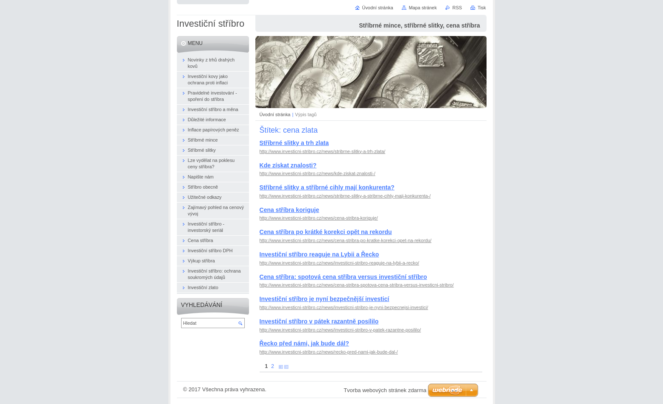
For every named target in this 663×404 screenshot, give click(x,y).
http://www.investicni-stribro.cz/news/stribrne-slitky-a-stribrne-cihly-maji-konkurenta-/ (345, 195)
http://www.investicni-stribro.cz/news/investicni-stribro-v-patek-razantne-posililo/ (340, 329)
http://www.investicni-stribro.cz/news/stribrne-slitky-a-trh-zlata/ (323, 151)
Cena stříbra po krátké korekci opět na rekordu (326, 231)
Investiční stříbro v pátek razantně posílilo (319, 321)
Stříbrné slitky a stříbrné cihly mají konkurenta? (327, 187)
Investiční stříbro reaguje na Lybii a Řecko (319, 254)
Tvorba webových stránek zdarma (385, 390)
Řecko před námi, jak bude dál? (304, 343)
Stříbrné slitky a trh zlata (294, 142)
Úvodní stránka (275, 114)
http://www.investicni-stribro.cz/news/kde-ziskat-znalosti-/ (317, 173)
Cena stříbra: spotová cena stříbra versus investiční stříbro (343, 276)
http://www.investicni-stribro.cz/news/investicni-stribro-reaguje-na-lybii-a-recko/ (340, 262)
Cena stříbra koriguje (289, 209)
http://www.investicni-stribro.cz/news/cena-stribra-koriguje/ (319, 217)
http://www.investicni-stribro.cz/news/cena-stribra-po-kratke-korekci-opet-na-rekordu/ (346, 240)
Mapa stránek (423, 7)
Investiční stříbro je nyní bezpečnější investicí (324, 298)
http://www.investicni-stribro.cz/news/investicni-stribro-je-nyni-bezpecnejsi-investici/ (344, 307)
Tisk (482, 7)
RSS (457, 7)
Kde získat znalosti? (288, 165)
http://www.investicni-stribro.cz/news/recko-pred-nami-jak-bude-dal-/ (329, 351)
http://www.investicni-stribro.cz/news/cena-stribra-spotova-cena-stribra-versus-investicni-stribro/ (357, 284)
